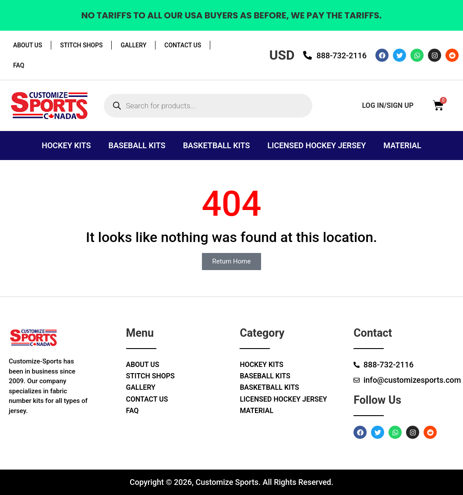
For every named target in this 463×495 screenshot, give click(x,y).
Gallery (133, 45)
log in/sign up (388, 105)
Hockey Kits (66, 145)
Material (402, 145)
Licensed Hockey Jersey (317, 145)
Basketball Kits (216, 145)
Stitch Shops (81, 45)
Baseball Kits (136, 145)
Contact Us (182, 45)
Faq (18, 65)
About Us (27, 45)
